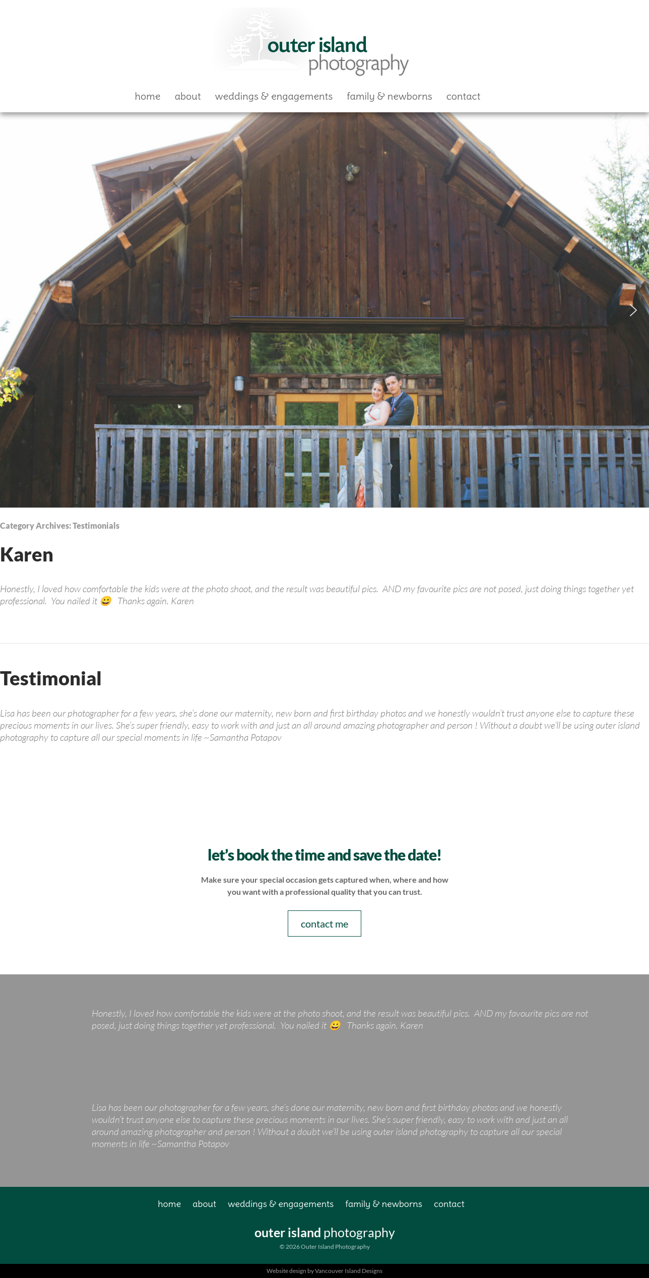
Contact (463, 96)
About (188, 96)
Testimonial (51, 677)
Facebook (504, 96)
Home (148, 96)
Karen (26, 553)
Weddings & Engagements (274, 96)
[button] (16, 310)
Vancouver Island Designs (348, 1270)
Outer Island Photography (312, 44)
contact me (324, 923)
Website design (286, 1270)
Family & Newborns (389, 96)
